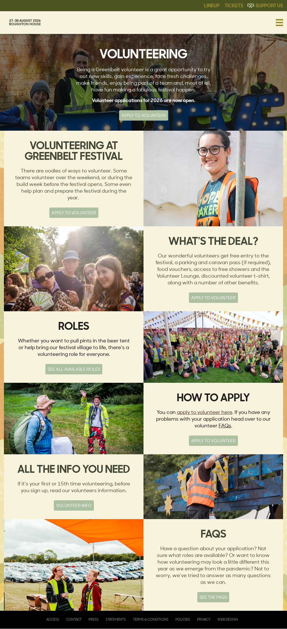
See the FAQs (213, 597)
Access (52, 619)
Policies (182, 619)
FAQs (225, 425)
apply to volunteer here (204, 412)
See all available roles (74, 369)
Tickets (233, 5)
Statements (116, 619)
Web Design (227, 619)
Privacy (203, 619)
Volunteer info (74, 505)
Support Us (269, 5)
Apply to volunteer (213, 298)
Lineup (211, 5)
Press (94, 619)
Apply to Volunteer (143, 115)
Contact (74, 619)
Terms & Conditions (150, 619)
